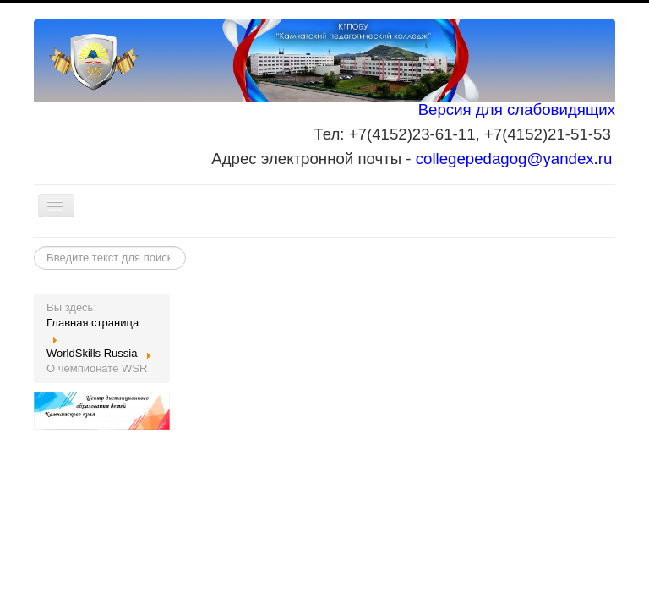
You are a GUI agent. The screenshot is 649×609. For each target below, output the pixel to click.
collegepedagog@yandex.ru (514, 158)
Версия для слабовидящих (516, 109)
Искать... (34, 246)
